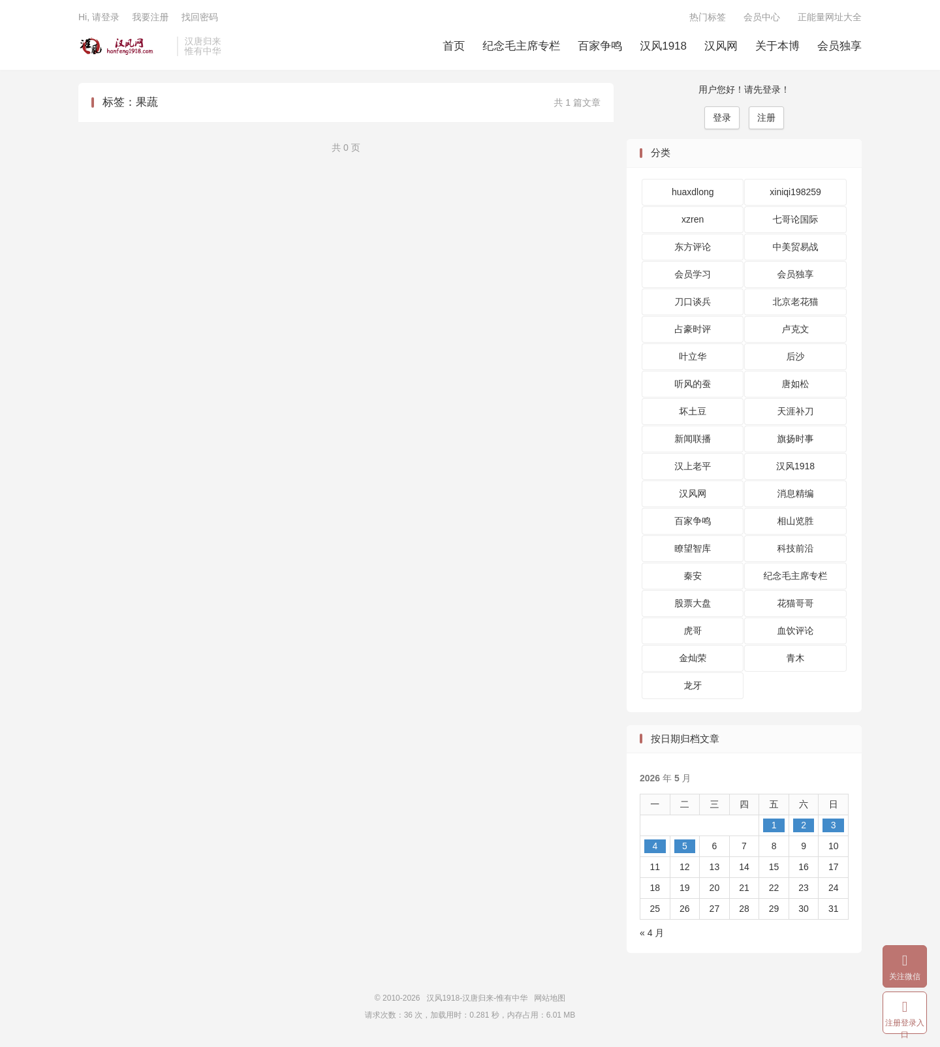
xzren (693, 219)
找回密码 (199, 17)
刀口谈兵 (692, 301)
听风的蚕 (692, 384)
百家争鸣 (600, 46)
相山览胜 (795, 521)
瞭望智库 (692, 548)
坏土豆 (692, 411)
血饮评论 (795, 630)
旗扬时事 (795, 438)
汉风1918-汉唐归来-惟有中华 (124, 46)
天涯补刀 (795, 411)
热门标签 (707, 17)
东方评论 (692, 247)
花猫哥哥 (795, 603)
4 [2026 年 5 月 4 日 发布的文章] (654, 846)
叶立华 (692, 356)
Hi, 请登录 (98, 17)
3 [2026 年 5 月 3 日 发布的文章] (833, 825)
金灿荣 (692, 658)
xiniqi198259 (795, 192)
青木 (796, 658)
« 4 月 (652, 933)
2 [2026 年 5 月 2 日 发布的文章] (803, 825)
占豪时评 (692, 329)
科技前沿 (795, 548)
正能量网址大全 (830, 17)
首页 (454, 46)
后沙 (796, 356)
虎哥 (692, 630)
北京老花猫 (796, 301)
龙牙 (692, 685)
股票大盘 (692, 603)
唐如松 (795, 384)
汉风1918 (663, 46)
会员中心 (762, 17)
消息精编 (795, 493)
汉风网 (721, 46)
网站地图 (549, 998)
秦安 (692, 575)
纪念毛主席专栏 (521, 46)
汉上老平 (692, 466)
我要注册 (150, 17)
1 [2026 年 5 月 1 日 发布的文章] (774, 825)
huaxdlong (693, 192)
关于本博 (777, 46)
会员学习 (692, 274)
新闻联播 (692, 438)
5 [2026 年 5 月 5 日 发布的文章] (684, 846)
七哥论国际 (796, 219)
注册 (766, 117)
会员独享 (839, 46)
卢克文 (795, 329)
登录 (722, 117)
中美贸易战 (796, 247)
